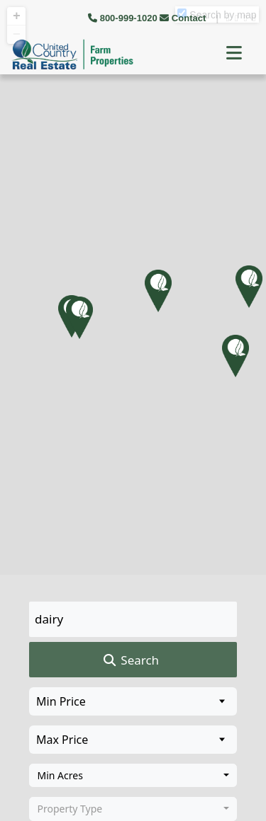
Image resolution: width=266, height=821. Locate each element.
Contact (184, 18)
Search (130, 660)
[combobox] (133, 776)
